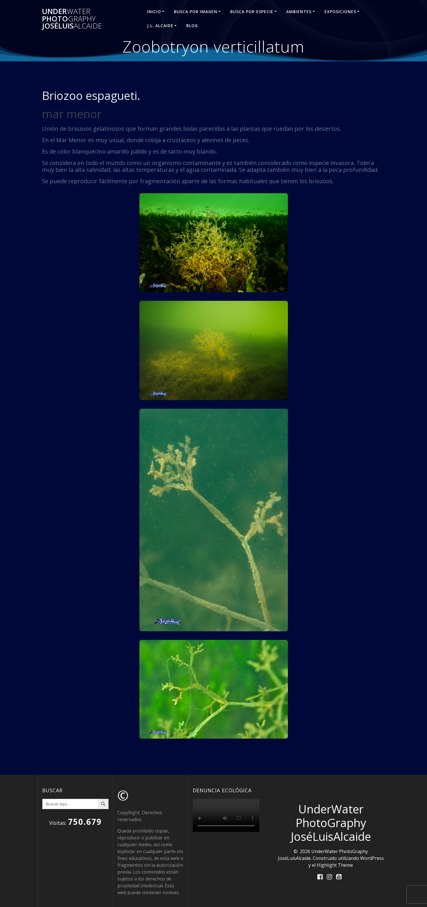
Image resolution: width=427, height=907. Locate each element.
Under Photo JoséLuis (72, 19)
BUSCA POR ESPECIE (251, 11)
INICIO (154, 11)
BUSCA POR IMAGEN (195, 11)
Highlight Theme (335, 865)
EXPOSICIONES (340, 11)
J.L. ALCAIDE (160, 25)
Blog (192, 25)
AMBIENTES (299, 11)
